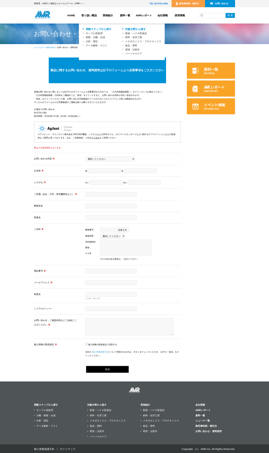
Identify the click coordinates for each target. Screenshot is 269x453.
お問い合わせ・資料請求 (208, 431)
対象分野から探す (135, 29)
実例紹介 (108, 15)
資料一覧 (125, 15)
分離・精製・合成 (46, 415)
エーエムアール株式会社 (44, 47)
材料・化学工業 (133, 37)
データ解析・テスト (96, 45)
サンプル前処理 (94, 33)
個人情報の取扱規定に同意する (102, 344)
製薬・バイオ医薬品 (136, 33)
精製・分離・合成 (95, 37)
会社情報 (162, 15)
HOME (71, 15)
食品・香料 (131, 45)
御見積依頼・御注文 (189, 3)
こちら (96, 138)
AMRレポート (144, 15)
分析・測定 (92, 41)
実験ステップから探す (99, 29)
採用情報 (180, 15)
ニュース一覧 (202, 420)
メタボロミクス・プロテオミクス (143, 41)
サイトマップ (67, 449)
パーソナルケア (133, 53)
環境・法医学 (132, 49)
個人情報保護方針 (100, 352)
